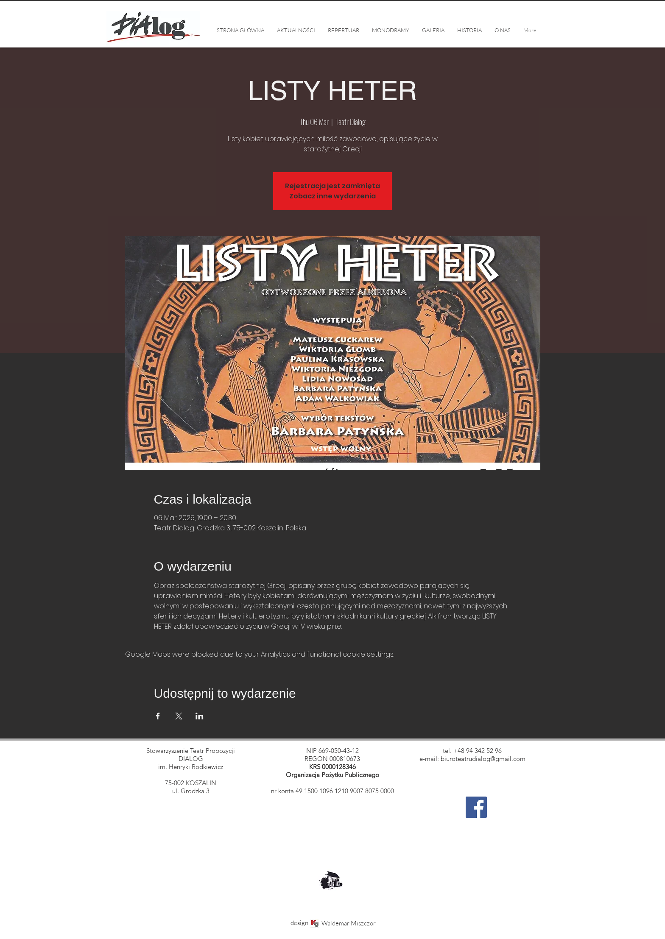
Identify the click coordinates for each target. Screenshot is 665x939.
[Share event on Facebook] (158, 716)
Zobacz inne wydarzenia (332, 196)
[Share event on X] (179, 716)
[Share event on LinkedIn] (200, 716)
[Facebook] (476, 807)
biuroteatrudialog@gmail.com (483, 759)
